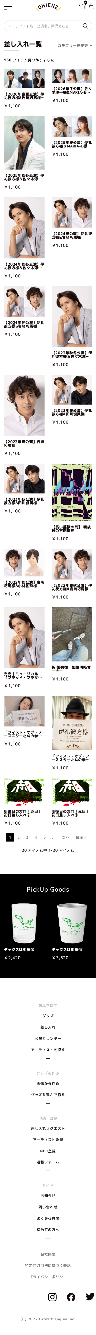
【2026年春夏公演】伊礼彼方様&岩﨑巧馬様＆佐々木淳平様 (24, 96)
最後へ (81, 837)
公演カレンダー (48, 1038)
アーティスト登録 (48, 1139)
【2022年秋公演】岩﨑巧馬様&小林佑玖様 (24, 584)
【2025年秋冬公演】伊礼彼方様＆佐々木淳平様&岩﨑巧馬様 (24, 177)
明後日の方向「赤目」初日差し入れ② (23, 813)
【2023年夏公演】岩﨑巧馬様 (24, 443)
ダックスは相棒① (19, 949)
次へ (66, 837)
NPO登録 (48, 1151)
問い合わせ (47, 1207)
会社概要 (48, 1254)
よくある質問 (48, 1218)
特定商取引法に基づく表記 (48, 1265)
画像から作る (48, 1083)
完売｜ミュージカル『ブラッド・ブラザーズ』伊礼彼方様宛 (23, 675)
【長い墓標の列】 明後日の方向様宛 (71, 529)
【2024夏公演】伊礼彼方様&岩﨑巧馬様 (72, 235)
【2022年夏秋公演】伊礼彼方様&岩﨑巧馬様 (72, 587)
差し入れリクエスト (48, 1128)
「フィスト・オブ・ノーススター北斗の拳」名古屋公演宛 (23, 734)
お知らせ (48, 1195)
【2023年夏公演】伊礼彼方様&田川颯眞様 (72, 412)
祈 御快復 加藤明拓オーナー (71, 669)
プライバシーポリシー (48, 1276)
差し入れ (48, 1027)
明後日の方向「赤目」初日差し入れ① (71, 813)
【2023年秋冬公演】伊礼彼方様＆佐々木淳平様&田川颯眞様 (72, 354)
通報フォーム (48, 1162)
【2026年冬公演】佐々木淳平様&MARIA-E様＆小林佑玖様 (72, 90)
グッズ (48, 1015)
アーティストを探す (48, 1049)
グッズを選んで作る (48, 1094)
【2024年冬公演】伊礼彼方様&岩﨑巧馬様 (24, 324)
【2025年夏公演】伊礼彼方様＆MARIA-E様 (72, 144)
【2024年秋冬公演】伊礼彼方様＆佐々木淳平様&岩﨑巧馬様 (24, 266)
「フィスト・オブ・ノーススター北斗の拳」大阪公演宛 (71, 758)
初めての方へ (48, 1229)
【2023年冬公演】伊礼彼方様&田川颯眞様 (24, 501)
